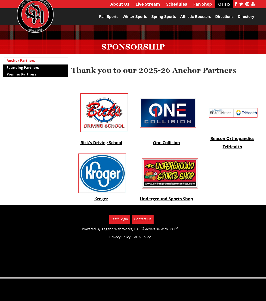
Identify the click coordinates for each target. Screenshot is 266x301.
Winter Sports (135, 17)
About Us (119, 4)
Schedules (176, 4)
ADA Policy (142, 237)
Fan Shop (202, 4)
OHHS (224, 4)
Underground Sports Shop (166, 199)
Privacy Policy (120, 237)
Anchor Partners (21, 60)
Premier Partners (21, 74)
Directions (224, 17)
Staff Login (119, 219)
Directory (246, 17)
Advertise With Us (161, 229)
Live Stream (147, 4)
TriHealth (232, 147)
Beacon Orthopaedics (232, 138)
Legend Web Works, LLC (123, 229)
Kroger (101, 199)
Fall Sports (108, 17)
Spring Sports (163, 17)
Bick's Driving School (101, 142)
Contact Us (142, 219)
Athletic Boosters (195, 17)
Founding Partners (23, 67)
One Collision (166, 142)
